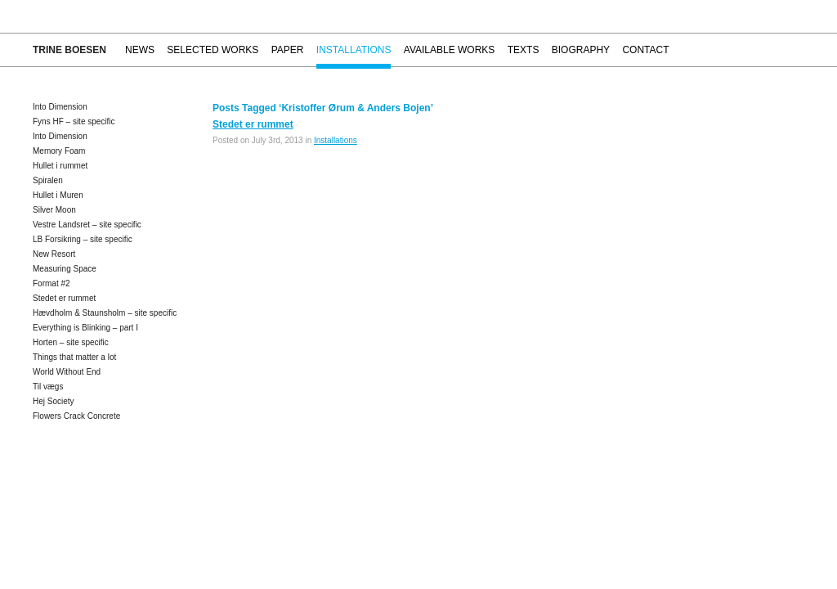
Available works (449, 50)
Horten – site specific (71, 342)
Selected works (212, 50)
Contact (645, 50)
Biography (581, 50)
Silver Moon (54, 209)
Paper (287, 50)
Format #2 (51, 283)
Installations (354, 50)
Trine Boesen (69, 50)
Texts (523, 50)
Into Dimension (60, 106)
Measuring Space (64, 268)
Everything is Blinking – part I (85, 327)
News (139, 50)
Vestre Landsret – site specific (87, 224)
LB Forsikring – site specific (82, 239)
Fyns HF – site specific (74, 121)
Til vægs (48, 386)
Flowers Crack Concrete (76, 415)
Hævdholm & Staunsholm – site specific (105, 312)
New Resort (54, 254)
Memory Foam (59, 150)
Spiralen (48, 180)
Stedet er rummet (64, 298)
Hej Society (53, 401)
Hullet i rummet (60, 165)
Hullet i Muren (58, 195)
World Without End (67, 371)
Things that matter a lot (74, 357)
